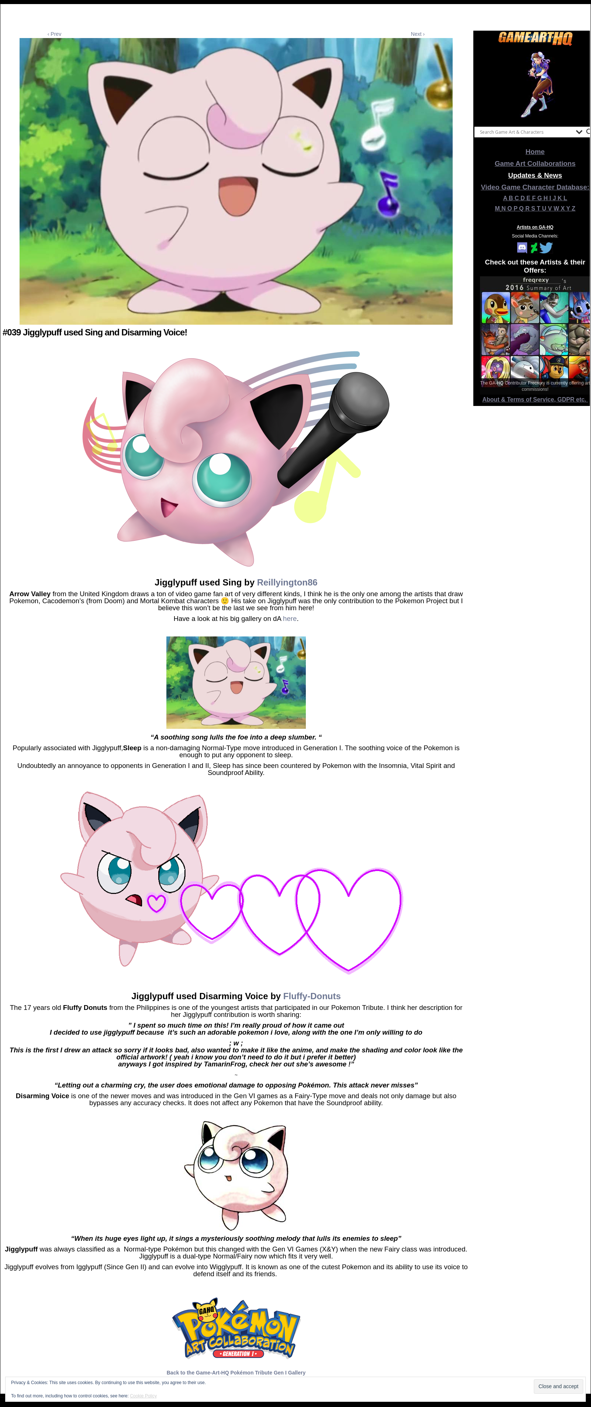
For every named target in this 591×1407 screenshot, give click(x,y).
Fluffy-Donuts (312, 996)
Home (535, 152)
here (290, 618)
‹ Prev (54, 34)
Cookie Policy (143, 1396)
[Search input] (526, 132)
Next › (418, 34)
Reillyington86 (287, 582)
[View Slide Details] (535, 84)
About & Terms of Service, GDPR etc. (535, 399)
